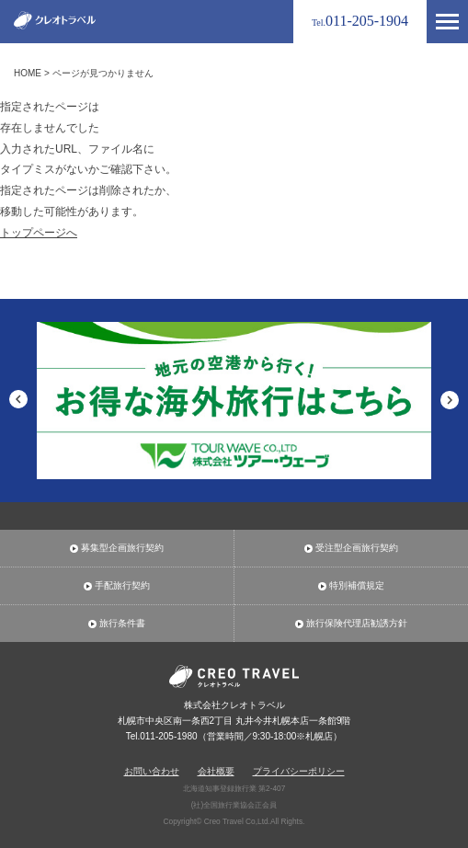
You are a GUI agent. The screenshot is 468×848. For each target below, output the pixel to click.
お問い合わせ (151, 771)
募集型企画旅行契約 (122, 548)
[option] (234, 401)
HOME (27, 73)
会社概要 (216, 771)
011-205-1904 (360, 21)
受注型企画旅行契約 (356, 548)
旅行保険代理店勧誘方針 (356, 623)
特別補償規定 (356, 585)
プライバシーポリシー (299, 771)
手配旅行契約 (122, 585)
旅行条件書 (122, 623)
